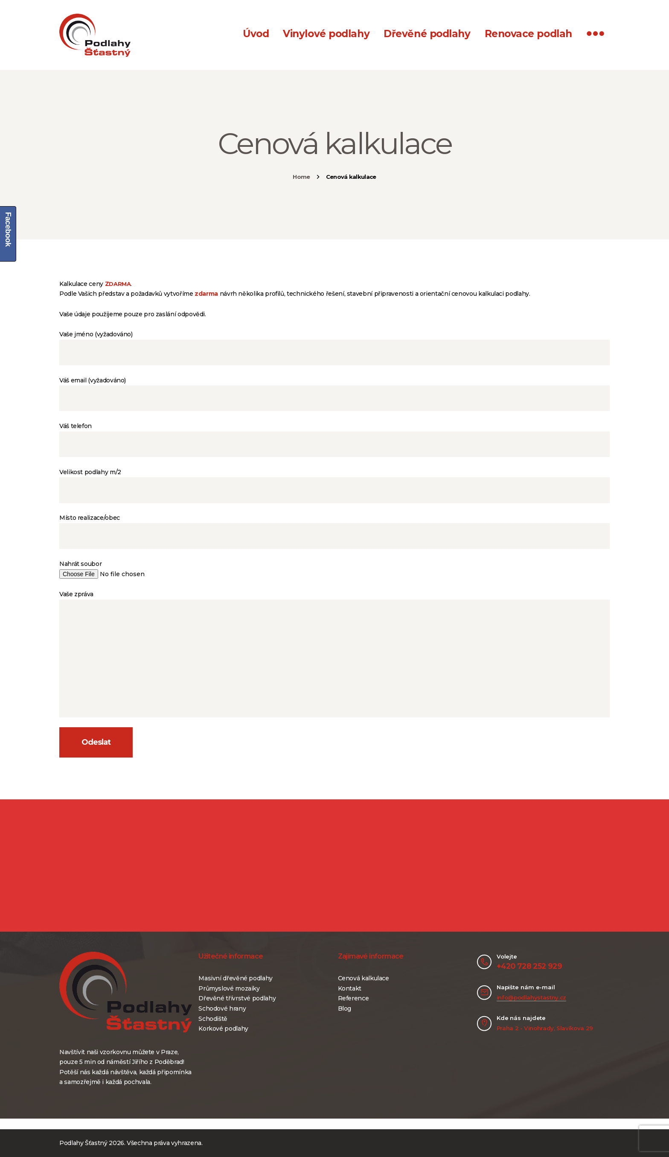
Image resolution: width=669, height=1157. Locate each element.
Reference (353, 998)
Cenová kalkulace (363, 978)
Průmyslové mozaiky (229, 988)
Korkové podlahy (223, 1028)
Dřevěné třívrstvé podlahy (237, 998)
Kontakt (349, 988)
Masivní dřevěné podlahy (235, 978)
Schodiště (212, 1019)
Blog (345, 1008)
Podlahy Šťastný (83, 1143)
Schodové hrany (222, 1008)
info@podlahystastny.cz (531, 997)
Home (301, 176)
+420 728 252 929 (529, 966)
